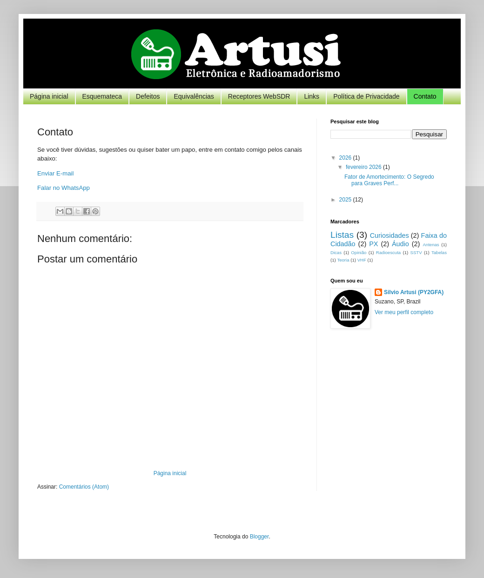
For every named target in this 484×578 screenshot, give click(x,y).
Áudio (400, 244)
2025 (346, 199)
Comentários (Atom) (84, 487)
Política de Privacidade (366, 96)
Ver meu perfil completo (404, 312)
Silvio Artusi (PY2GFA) (414, 292)
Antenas (431, 244)
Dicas (336, 252)
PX (373, 244)
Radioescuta (388, 252)
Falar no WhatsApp (63, 187)
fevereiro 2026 (364, 167)
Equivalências (194, 96)
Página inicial (49, 96)
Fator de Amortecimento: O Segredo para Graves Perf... (389, 180)
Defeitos (148, 96)
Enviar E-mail (55, 173)
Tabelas (439, 252)
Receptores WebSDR (259, 96)
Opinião (358, 252)
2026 (346, 158)
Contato (425, 96)
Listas (342, 235)
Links (311, 96)
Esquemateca (102, 96)
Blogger (259, 536)
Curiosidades (389, 235)
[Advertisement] (388, 403)
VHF (361, 259)
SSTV (416, 252)
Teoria (343, 259)
